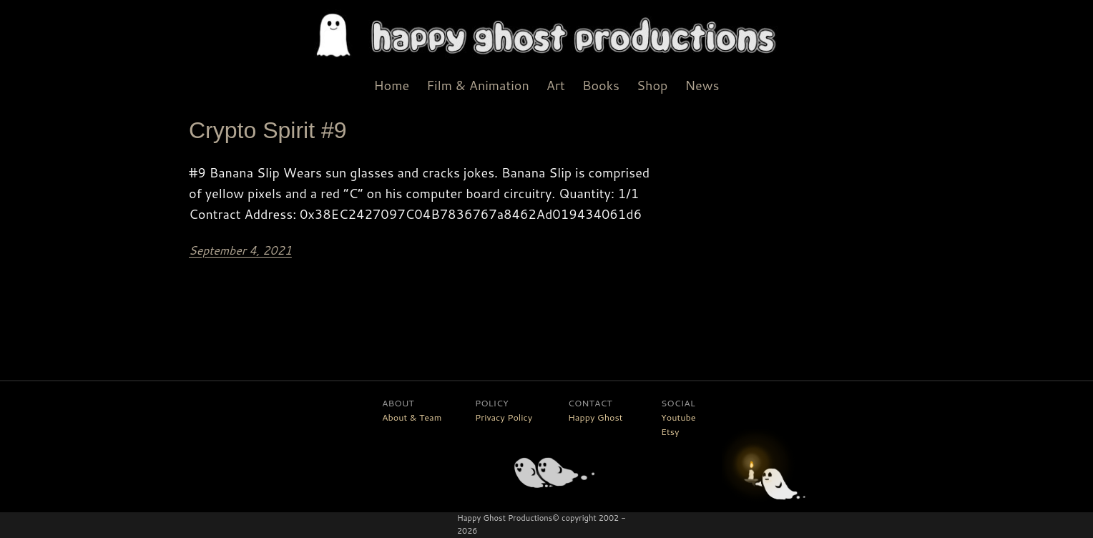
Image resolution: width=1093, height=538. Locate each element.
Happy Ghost (595, 417)
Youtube (678, 417)
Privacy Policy (503, 417)
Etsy (670, 431)
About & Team (411, 417)
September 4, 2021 (240, 250)
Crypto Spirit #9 (268, 130)
